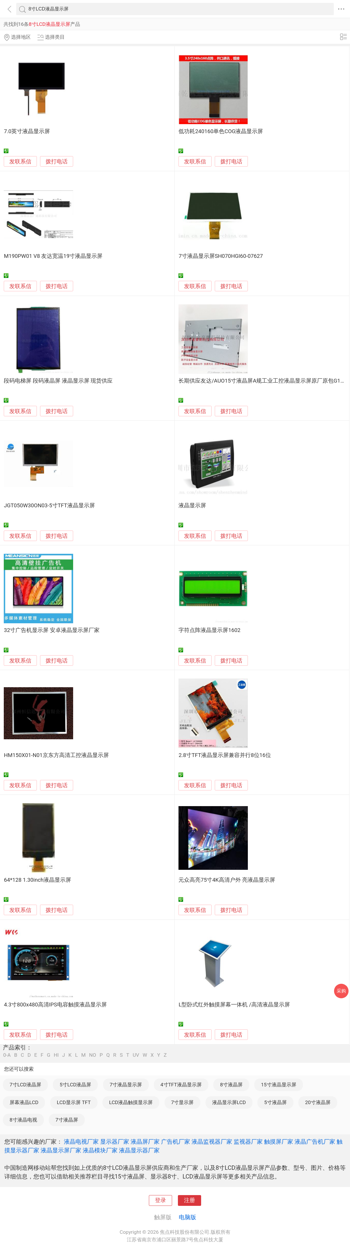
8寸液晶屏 (231, 1085)
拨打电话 (57, 161)
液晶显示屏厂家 (61, 1150)
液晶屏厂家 (145, 1141)
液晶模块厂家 (100, 1150)
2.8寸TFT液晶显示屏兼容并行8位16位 (224, 755)
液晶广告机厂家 (315, 1141)
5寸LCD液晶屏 (75, 1085)
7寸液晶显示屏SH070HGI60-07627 (220, 256)
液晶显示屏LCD (229, 1102)
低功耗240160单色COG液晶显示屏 (220, 131)
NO (92, 1055)
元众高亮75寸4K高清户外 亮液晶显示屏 (226, 880)
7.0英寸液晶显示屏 (27, 131)
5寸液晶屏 (275, 1102)
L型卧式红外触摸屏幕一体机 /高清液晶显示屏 (234, 1004)
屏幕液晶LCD (24, 1102)
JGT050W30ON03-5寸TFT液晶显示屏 (49, 505)
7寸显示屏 (182, 1102)
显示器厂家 (114, 1141)
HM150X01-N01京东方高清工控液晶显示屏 (56, 755)
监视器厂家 (248, 1141)
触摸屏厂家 (278, 1141)
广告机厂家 (175, 1141)
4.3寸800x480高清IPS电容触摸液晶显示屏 (55, 1004)
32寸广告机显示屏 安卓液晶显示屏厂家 (52, 630)
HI (56, 1055)
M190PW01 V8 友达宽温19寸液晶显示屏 (53, 256)
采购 (341, 991)
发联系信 (20, 161)
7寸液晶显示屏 (126, 1085)
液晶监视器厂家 (212, 1141)
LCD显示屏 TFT (74, 1102)
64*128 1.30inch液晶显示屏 (37, 880)
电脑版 (187, 1217)
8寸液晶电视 (23, 1120)
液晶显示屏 (192, 505)
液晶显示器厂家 (139, 1150)
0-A (7, 1055)
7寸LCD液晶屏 (25, 1085)
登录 (160, 1200)
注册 (189, 1200)
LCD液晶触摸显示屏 (131, 1102)
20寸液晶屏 (317, 1102)
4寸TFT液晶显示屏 (181, 1085)
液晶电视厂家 (81, 1141)
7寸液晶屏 (66, 1120)
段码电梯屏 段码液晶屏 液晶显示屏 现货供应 (58, 381)
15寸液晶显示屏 (278, 1085)
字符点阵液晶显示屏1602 (209, 630)
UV (136, 1055)
